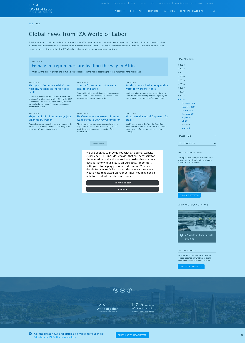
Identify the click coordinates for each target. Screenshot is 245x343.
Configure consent (123, 183)
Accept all (122, 189)
